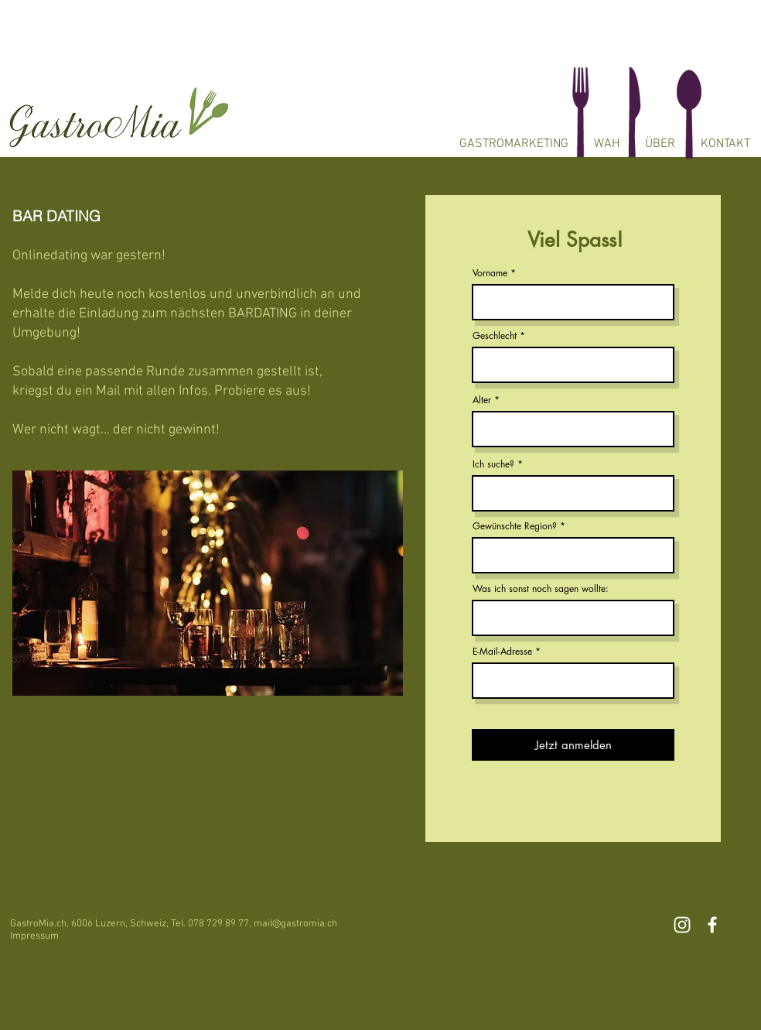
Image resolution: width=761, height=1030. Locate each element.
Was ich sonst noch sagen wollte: (541, 589)
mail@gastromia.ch (295, 924)
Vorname (490, 273)
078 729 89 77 (218, 924)
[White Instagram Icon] (682, 925)
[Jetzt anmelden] (573, 745)
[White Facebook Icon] (712, 925)
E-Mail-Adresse (502, 651)
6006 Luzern (98, 924)
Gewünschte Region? (515, 526)
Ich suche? (493, 464)
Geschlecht (495, 335)
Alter (482, 400)
